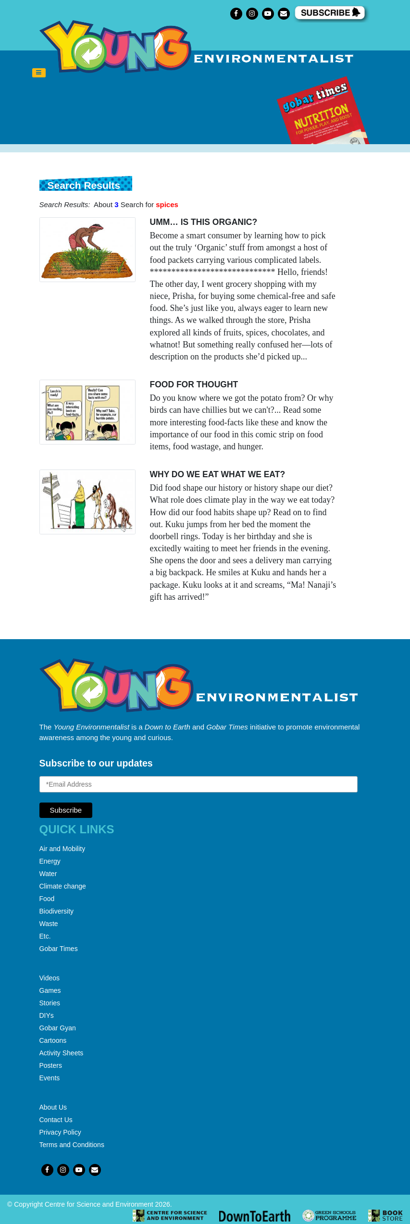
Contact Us (56, 1120)
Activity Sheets (61, 1053)
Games (50, 990)
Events (49, 1078)
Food (47, 899)
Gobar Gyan (57, 1028)
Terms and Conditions (71, 1145)
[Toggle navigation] (39, 73)
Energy (50, 861)
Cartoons (53, 1040)
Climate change (62, 886)
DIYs (46, 1015)
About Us (53, 1107)
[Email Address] (198, 784)
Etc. (45, 936)
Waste (48, 923)
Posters (50, 1065)
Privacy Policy (60, 1132)
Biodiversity (56, 911)
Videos (49, 978)
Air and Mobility (62, 849)
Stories (50, 1003)
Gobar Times (58, 948)
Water (48, 874)
